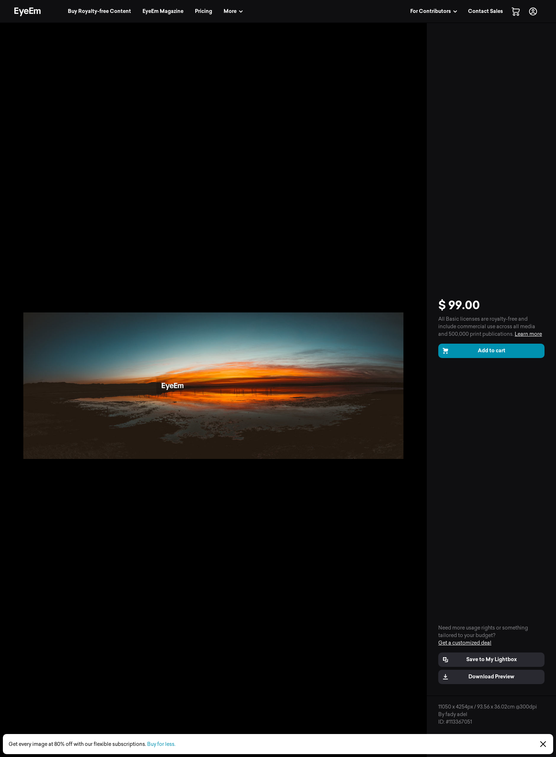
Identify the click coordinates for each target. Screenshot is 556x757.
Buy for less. (161, 744)
